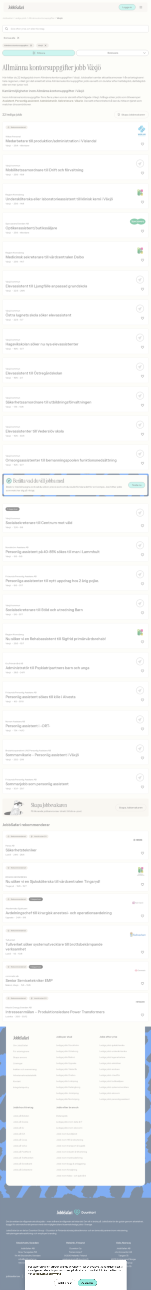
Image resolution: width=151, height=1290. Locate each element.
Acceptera (87, 1282)
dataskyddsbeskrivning (46, 1273)
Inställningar (65, 1282)
